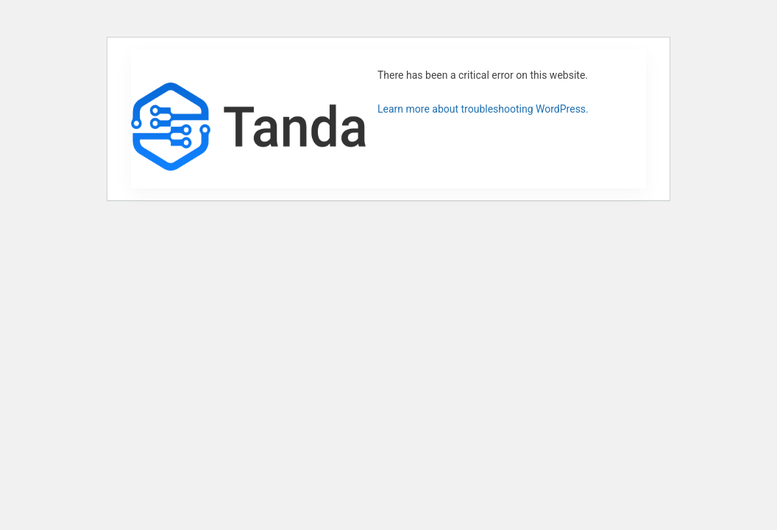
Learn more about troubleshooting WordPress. (483, 109)
